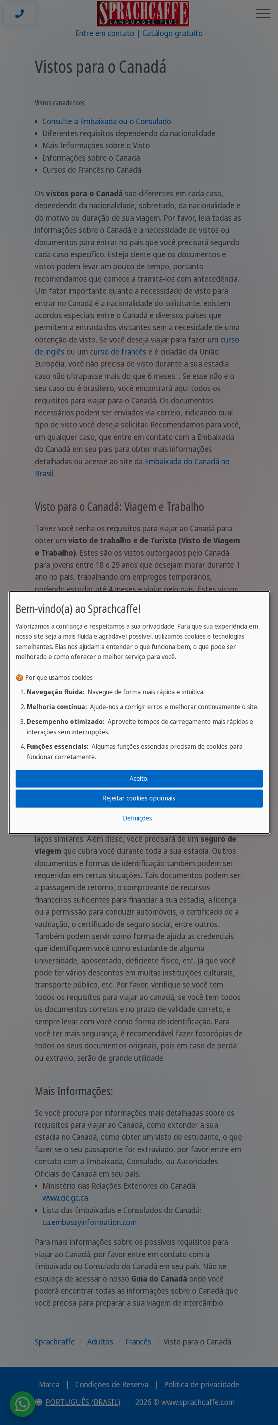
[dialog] (139, 712)
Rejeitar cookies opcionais (139, 798)
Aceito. (139, 778)
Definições (137, 818)
